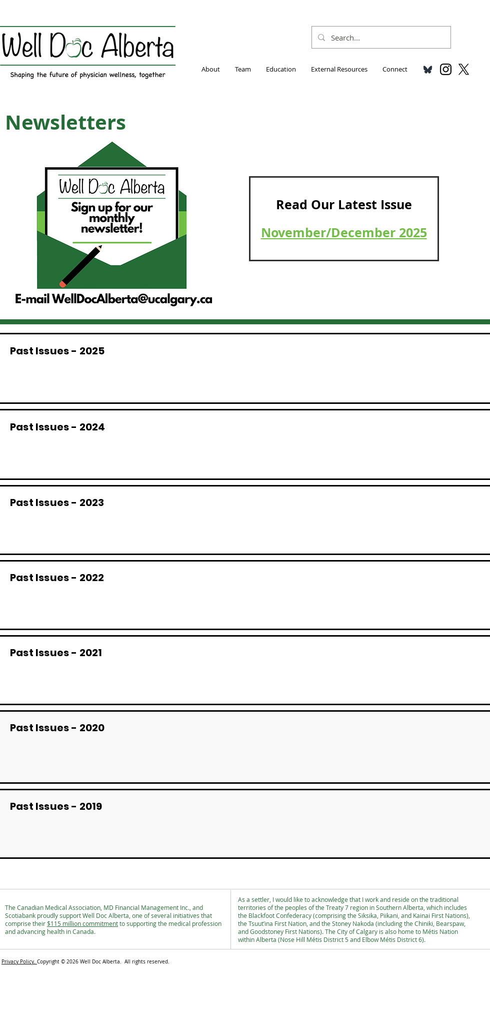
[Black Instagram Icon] (446, 69)
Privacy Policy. (19, 961)
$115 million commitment (82, 923)
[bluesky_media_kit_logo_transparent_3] (428, 69)
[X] (464, 69)
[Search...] (380, 37)
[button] (211, 69)
